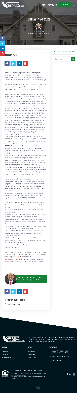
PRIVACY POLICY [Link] (16, 371)
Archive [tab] (72, 51)
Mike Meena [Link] (31, 351)
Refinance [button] (5, 354)
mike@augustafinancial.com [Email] (61, 356)
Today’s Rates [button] (6, 357)
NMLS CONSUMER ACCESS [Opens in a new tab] (33, 371)
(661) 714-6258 (16, 257)
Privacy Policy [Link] (32, 357)
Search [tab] (57, 51)
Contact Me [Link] (31, 354)
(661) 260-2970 (29, 254)
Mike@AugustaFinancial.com (14, 259)
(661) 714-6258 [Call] (49, 4)
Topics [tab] (64, 51)
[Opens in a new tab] (2, 38)
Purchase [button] (5, 351)
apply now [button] (64, 5)
